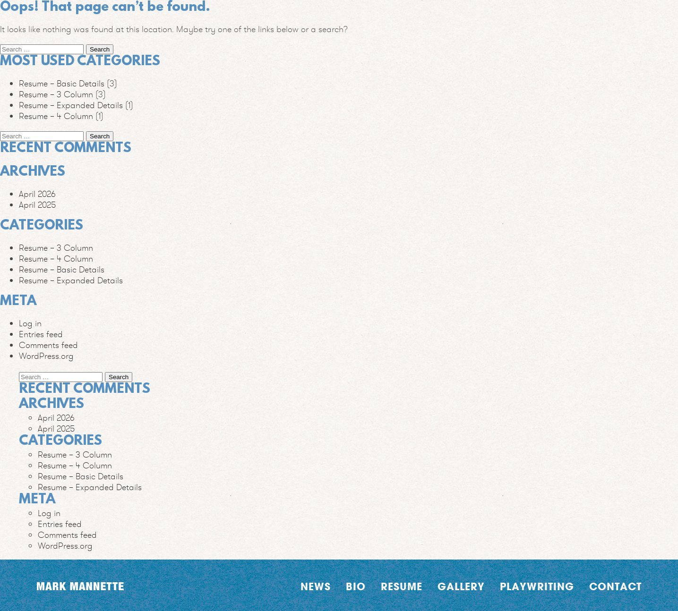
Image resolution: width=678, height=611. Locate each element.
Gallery (461, 586)
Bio (356, 586)
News (315, 586)
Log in (30, 323)
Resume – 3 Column (56, 94)
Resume (401, 586)
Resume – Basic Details (61, 83)
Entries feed (41, 334)
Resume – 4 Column (56, 115)
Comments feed (48, 344)
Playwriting (537, 586)
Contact (615, 586)
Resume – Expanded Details (71, 105)
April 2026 (37, 193)
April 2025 (37, 204)
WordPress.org (46, 355)
